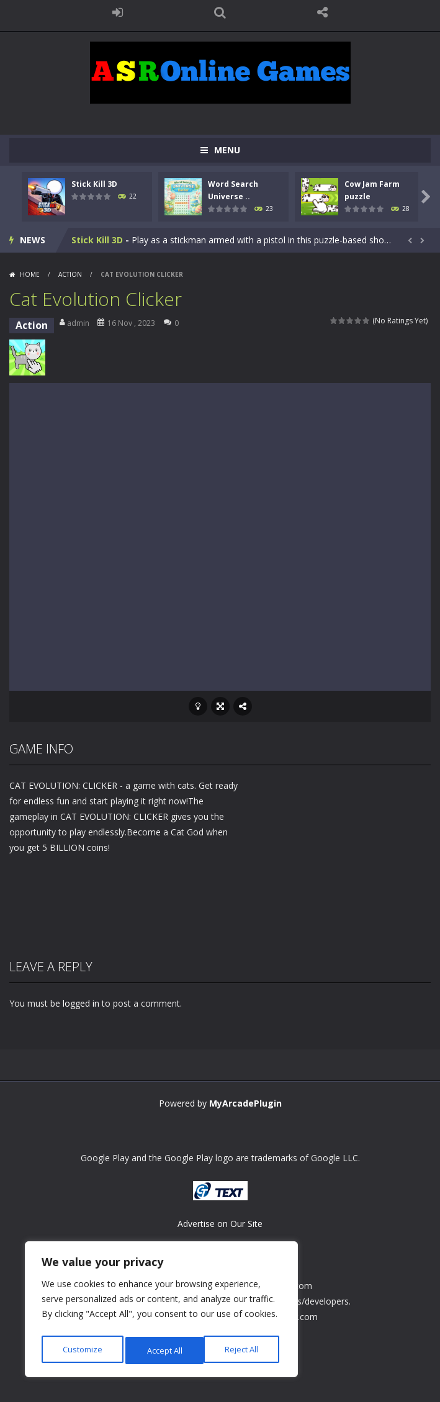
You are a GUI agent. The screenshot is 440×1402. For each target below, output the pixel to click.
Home (30, 274)
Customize (81, 1350)
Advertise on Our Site (220, 1223)
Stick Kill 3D (94, 184)
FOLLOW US (322, 12)
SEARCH (220, 12)
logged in (81, 1003)
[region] (161, 1312)
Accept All (243, 1350)
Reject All (163, 1350)
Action (70, 274)
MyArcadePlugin (245, 1103)
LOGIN (118, 12)
